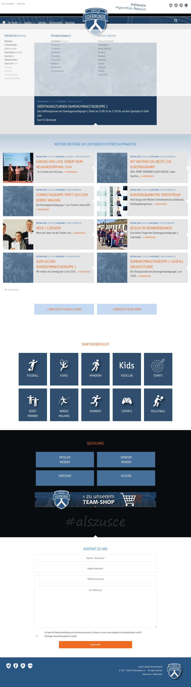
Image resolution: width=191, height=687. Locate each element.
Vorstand (65, 478)
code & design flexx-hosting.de (150, 666)
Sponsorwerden (126, 459)
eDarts (158, 369)
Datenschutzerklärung (62, 632)
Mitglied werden (7, 4)
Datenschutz (157, 674)
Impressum (21, 4)
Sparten (28, 22)
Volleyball (158, 405)
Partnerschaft (55, 22)
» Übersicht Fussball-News (64, 309)
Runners (95, 405)
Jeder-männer (32, 405)
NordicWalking (64, 405)
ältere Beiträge (11, 289)
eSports (126, 405)
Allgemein (69, 156)
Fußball (32, 369)
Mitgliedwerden (64, 459)
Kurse (64, 369)
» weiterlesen (70, 171)
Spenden (42, 22)
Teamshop (70, 22)
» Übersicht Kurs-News (127, 309)
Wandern (95, 369)
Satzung (126, 478)
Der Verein (13, 22)
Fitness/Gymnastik (74, 101)
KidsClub (126, 369)
